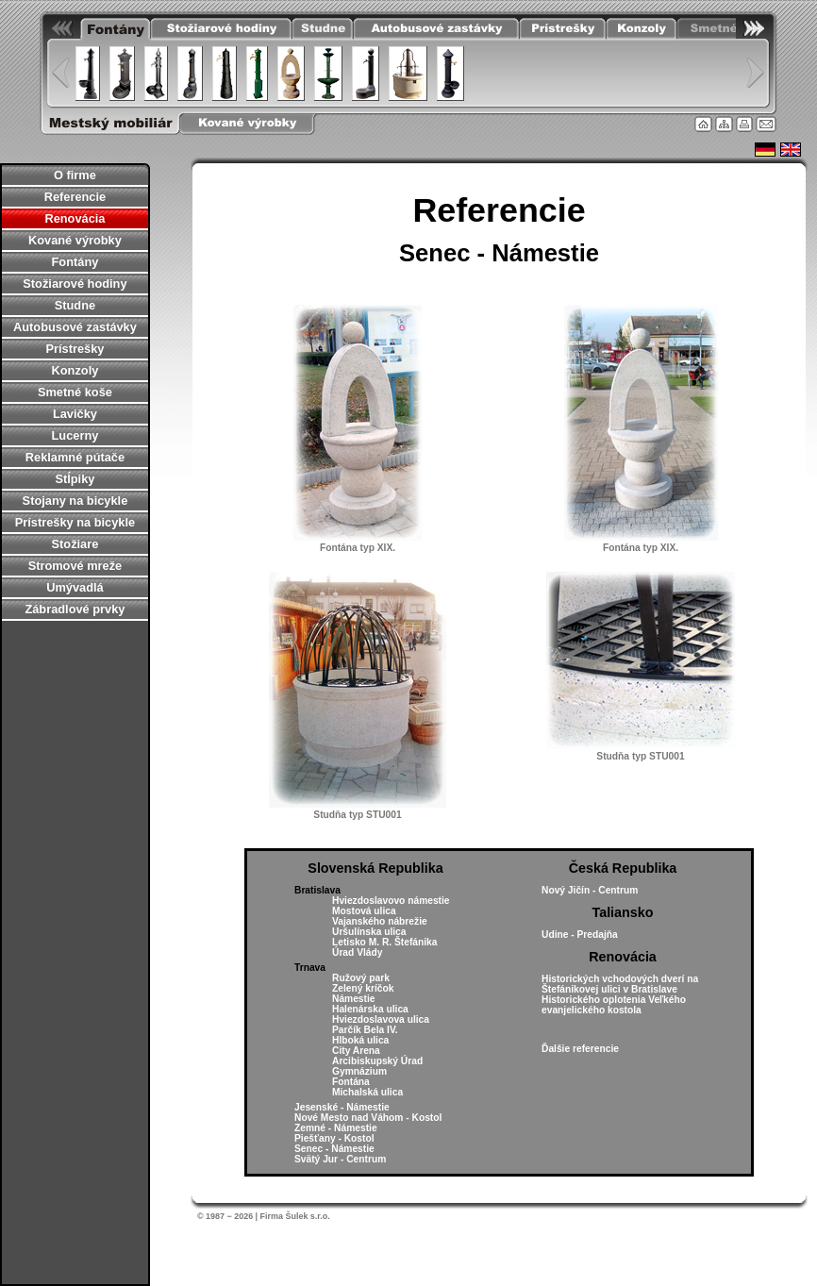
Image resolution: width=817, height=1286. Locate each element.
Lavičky (75, 414)
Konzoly (75, 370)
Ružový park (361, 978)
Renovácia (74, 218)
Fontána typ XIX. (357, 548)
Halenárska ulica (370, 1009)
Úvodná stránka (703, 124)
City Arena (356, 1050)
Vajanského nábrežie (379, 921)
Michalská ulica (367, 1092)
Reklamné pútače (75, 457)
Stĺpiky (74, 479)
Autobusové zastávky (75, 327)
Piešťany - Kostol (334, 1138)
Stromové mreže (75, 566)
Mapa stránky (724, 124)
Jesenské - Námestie (342, 1107)
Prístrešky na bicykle (75, 522)
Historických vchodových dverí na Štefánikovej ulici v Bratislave (620, 984)
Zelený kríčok (362, 988)
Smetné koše (75, 392)
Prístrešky (74, 349)
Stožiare (75, 544)
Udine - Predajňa (580, 934)
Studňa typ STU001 (357, 815)
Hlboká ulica (360, 1040)
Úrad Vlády (357, 952)
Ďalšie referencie (580, 1049)
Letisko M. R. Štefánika (384, 942)
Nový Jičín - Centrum (590, 890)
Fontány (75, 262)
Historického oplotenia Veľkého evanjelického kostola (614, 1004)
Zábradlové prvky (75, 609)
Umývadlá (74, 587)
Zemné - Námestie (335, 1128)
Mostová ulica (364, 911)
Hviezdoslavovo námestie (391, 900)
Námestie (353, 999)
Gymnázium (359, 1071)
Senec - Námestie (334, 1149)
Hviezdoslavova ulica (380, 1019)
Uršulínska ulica (369, 932)
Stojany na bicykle (75, 500)
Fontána (351, 1082)
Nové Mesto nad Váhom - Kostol (368, 1117)
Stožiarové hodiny (74, 283)
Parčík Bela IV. (365, 1030)
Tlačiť (744, 124)
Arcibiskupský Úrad (377, 1061)
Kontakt (766, 124)
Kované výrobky (75, 240)
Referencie (75, 197)
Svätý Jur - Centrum (340, 1159)
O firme (75, 175)
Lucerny (75, 435)
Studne (75, 305)
